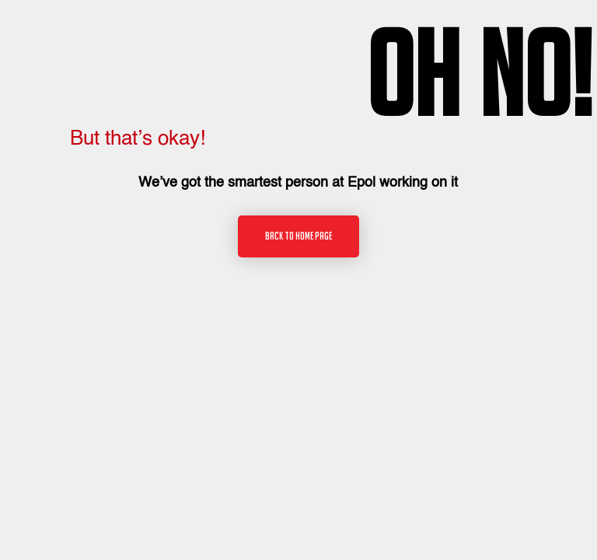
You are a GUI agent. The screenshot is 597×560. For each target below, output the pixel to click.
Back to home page (298, 235)
